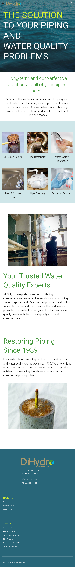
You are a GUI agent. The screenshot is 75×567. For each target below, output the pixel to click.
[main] (37, 36)
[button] (3, 3)
